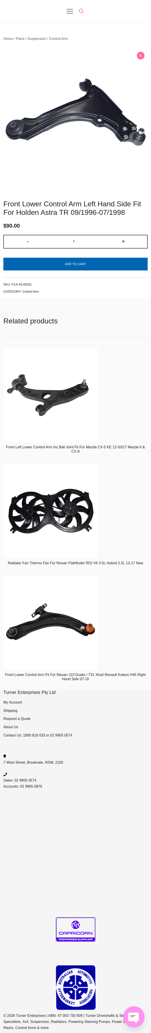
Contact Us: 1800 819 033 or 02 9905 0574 (37, 735)
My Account (12, 702)
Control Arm (58, 39)
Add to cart (75, 264)
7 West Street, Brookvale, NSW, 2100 (33, 762)
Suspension (36, 39)
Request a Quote (17, 719)
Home (8, 39)
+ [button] (123, 241)
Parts (20, 39)
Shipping (10, 711)
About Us (10, 727)
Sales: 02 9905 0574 (19, 780)
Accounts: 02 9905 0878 (22, 786)
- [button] (28, 241)
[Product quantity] (75, 241)
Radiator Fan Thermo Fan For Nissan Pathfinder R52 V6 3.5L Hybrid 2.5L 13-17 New (75, 563)
